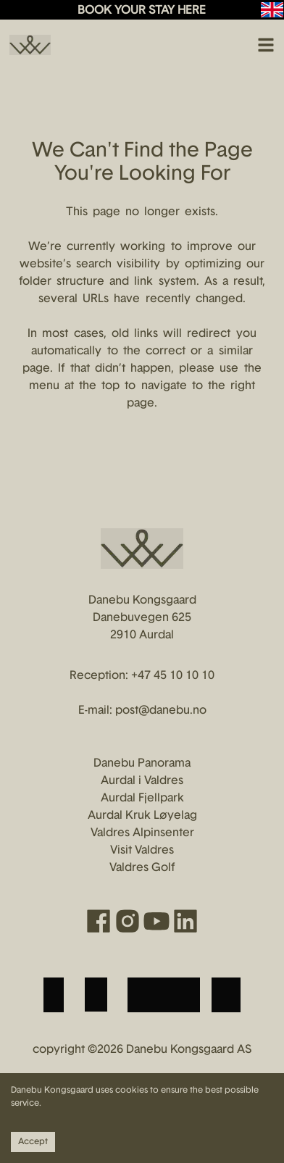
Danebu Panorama (142, 764)
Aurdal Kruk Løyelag (142, 816)
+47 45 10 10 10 (172, 676)
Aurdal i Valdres (142, 781)
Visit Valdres (142, 851)
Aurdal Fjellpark (142, 798)
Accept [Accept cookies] (33, 1142)
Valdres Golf (142, 868)
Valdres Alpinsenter (142, 833)
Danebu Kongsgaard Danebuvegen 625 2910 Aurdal (142, 618)
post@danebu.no (160, 711)
